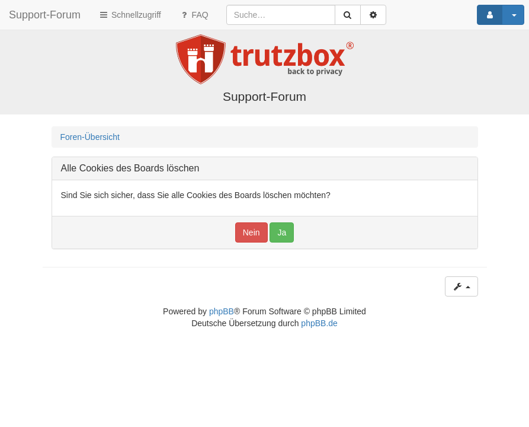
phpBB (221, 311)
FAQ (194, 15)
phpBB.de (319, 323)
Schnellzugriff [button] (129, 15)
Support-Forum (45, 15)
